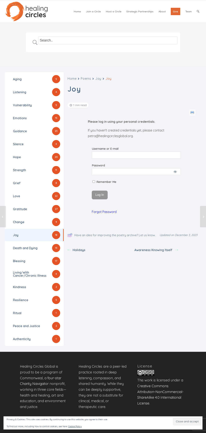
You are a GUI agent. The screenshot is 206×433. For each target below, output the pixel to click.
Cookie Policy (75, 426)
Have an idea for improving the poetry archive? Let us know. (111, 235)
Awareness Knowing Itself (156, 250)
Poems (86, 78)
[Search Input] (107, 40)
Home (72, 78)
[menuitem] (77, 11)
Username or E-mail (105, 148)
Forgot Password (104, 212)
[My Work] (203, 216)
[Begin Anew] (3, 216)
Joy (98, 78)
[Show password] (175, 171)
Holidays (76, 250)
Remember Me (104, 182)
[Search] (198, 11)
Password (98, 165)
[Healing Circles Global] (26, 11)
